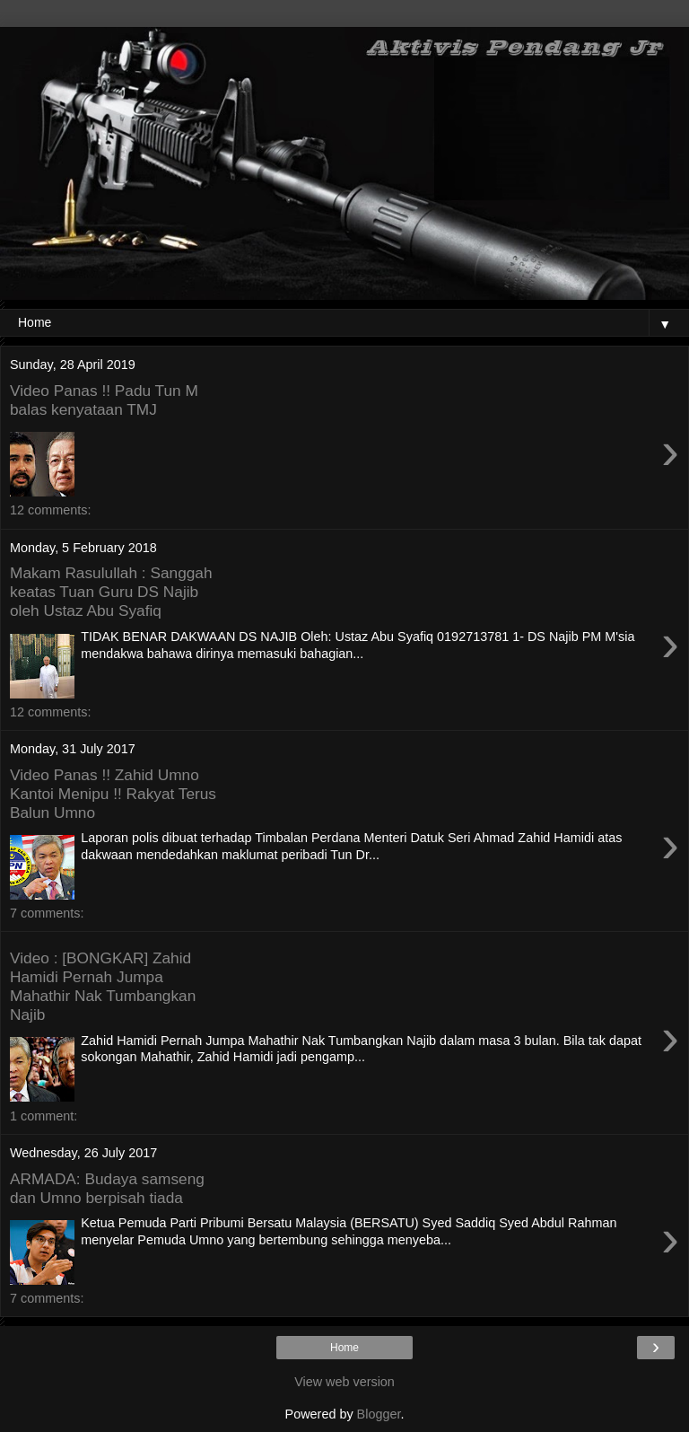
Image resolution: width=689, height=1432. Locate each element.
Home (344, 1347)
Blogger (379, 1414)
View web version (344, 1382)
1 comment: (43, 1116)
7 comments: (46, 913)
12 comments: (50, 510)
